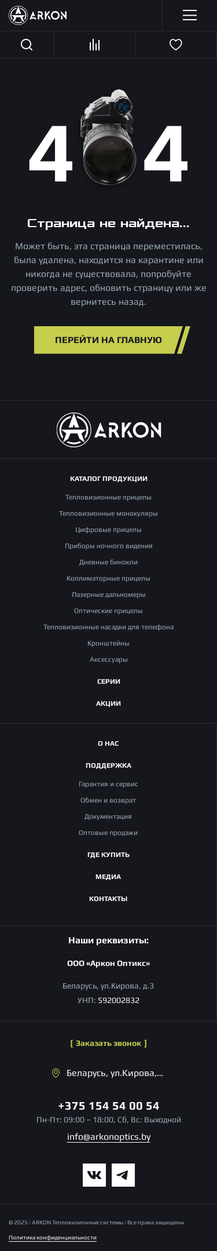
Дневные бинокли (108, 562)
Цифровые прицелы (108, 530)
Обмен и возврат (108, 800)
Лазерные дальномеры (109, 594)
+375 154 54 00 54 (109, 1105)
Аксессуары (109, 659)
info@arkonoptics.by (108, 1136)
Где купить (108, 855)
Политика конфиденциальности (53, 1237)
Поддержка (108, 765)
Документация (108, 816)
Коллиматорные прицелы (108, 578)
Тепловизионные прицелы (108, 497)
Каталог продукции (109, 479)
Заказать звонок (108, 1043)
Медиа (108, 877)
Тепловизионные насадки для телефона (108, 627)
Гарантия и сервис (108, 784)
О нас (108, 743)
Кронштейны (108, 643)
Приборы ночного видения (109, 546)
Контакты (108, 899)
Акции (108, 703)
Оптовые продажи (108, 833)
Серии (108, 681)
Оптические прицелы (108, 611)
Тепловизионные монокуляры (108, 513)
